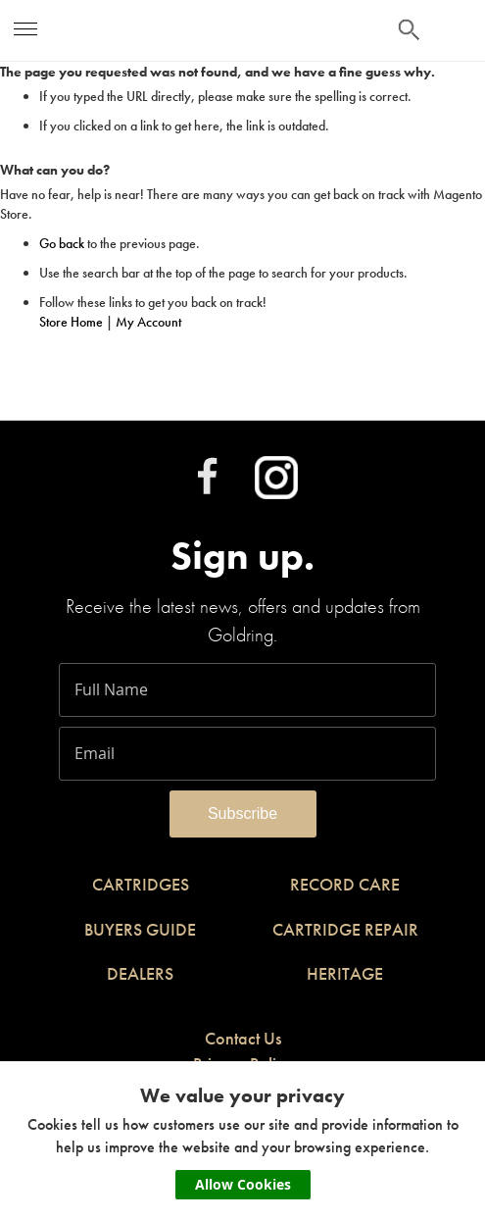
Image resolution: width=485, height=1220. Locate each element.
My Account (148, 321)
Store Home (71, 321)
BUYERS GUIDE (140, 929)
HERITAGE (345, 973)
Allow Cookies (243, 1184)
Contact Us (243, 1038)
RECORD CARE (345, 884)
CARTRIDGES (140, 884)
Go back (61, 243)
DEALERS (140, 973)
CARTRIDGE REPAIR (345, 929)
